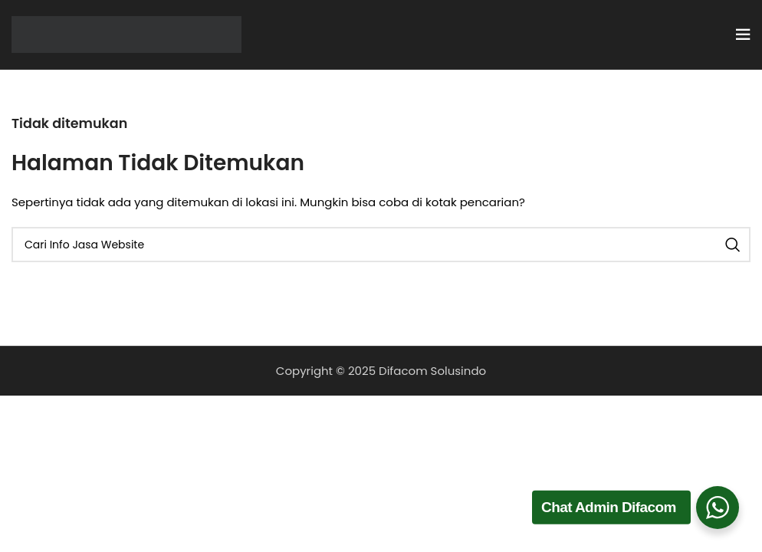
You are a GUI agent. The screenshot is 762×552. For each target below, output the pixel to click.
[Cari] (381, 244)
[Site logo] (126, 33)
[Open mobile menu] (743, 34)
